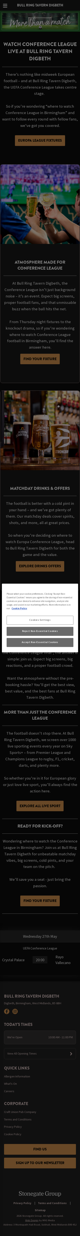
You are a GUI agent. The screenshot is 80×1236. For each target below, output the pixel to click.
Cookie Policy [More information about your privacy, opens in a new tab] (19, 608)
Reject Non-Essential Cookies (40, 631)
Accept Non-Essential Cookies (40, 642)
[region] (40, 618)
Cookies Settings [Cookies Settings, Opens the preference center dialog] (40, 620)
